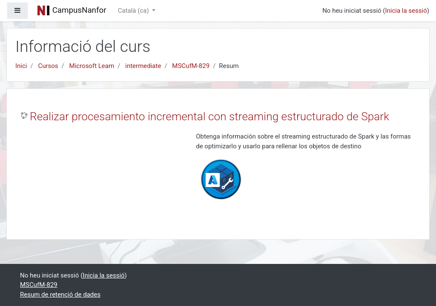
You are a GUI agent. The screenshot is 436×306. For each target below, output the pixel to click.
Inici (21, 66)
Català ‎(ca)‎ (134, 10)
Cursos (48, 66)
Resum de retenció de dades (60, 294)
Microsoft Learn (92, 66)
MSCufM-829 (190, 66)
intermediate (143, 66)
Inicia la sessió (406, 10)
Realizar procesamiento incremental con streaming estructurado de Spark (209, 116)
